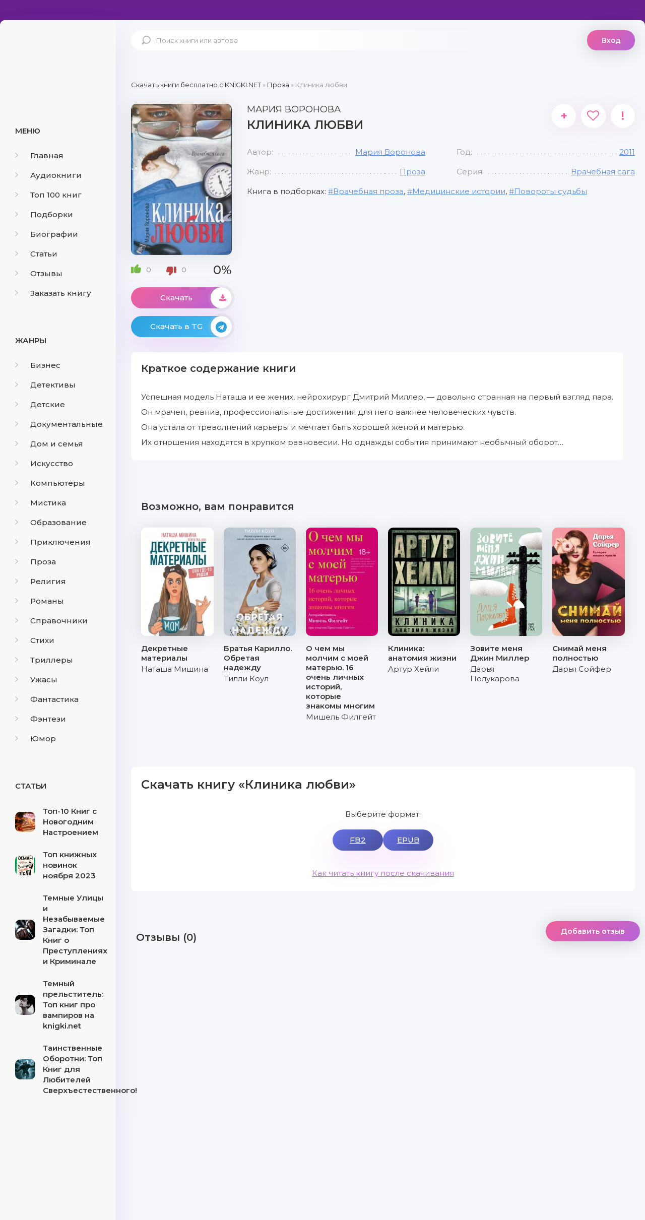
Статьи (36, 254)
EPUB (408, 840)
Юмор (35, 738)
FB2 (358, 840)
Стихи (34, 640)
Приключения (53, 542)
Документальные (59, 424)
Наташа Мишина (174, 669)
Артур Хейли (413, 669)
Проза (35, 561)
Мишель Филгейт (341, 717)
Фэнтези (40, 719)
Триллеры (44, 660)
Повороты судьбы (550, 191)
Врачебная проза (368, 191)
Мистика (40, 502)
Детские (40, 404)
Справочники (51, 620)
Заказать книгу (53, 293)
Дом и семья (49, 443)
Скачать (196, 297)
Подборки (44, 214)
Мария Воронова (390, 152)
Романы (39, 601)
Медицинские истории (458, 191)
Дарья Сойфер (581, 669)
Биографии (46, 234)
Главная (39, 155)
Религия (40, 581)
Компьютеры (50, 483)
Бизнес (37, 365)
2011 (627, 152)
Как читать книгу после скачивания (383, 873)
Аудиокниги (48, 175)
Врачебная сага (603, 171)
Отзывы (38, 273)
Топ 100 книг (48, 195)
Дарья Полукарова (495, 673)
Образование (51, 522)
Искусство (44, 463)
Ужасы (36, 679)
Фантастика (47, 699)
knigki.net (58, 58)
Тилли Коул (246, 678)
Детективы (45, 385)
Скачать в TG (191, 326)
